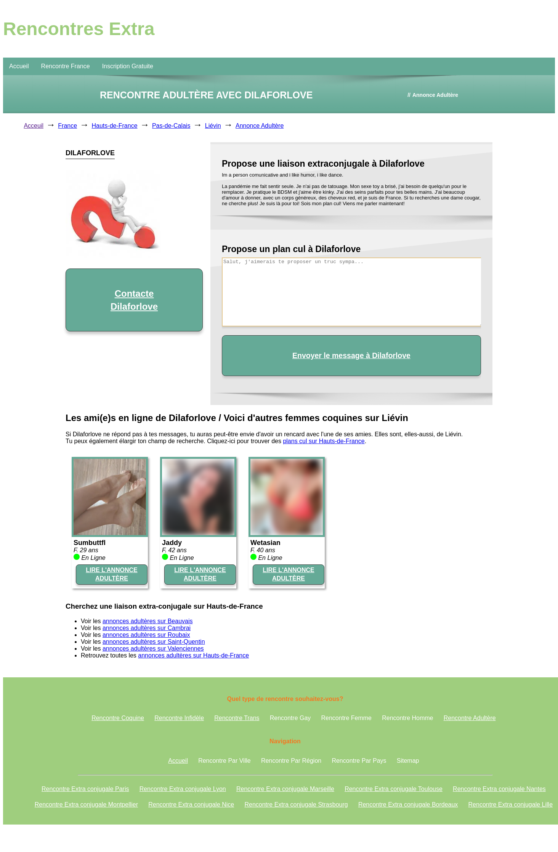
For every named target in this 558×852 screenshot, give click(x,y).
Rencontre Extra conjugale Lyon (183, 789)
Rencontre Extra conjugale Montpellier (86, 804)
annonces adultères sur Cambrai (147, 628)
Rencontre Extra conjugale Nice (191, 804)
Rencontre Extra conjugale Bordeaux (408, 804)
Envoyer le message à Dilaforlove (351, 355)
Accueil (19, 66)
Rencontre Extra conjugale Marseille (285, 789)
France (67, 125)
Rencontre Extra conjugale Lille (510, 804)
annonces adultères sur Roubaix (146, 635)
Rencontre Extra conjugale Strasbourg (296, 804)
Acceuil (33, 125)
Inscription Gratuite (127, 66)
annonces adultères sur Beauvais (148, 621)
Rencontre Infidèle (179, 718)
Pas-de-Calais (171, 125)
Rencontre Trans (236, 718)
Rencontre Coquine (117, 718)
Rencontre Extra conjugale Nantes (499, 789)
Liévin (213, 125)
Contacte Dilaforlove (134, 300)
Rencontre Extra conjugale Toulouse (394, 789)
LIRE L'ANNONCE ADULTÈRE (111, 574)
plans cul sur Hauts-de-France (323, 441)
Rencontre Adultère (470, 718)
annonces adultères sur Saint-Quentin (154, 641)
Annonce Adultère (260, 125)
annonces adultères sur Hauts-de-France (193, 655)
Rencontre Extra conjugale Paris (85, 789)
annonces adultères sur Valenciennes (153, 648)
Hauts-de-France (115, 125)
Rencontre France (65, 66)
